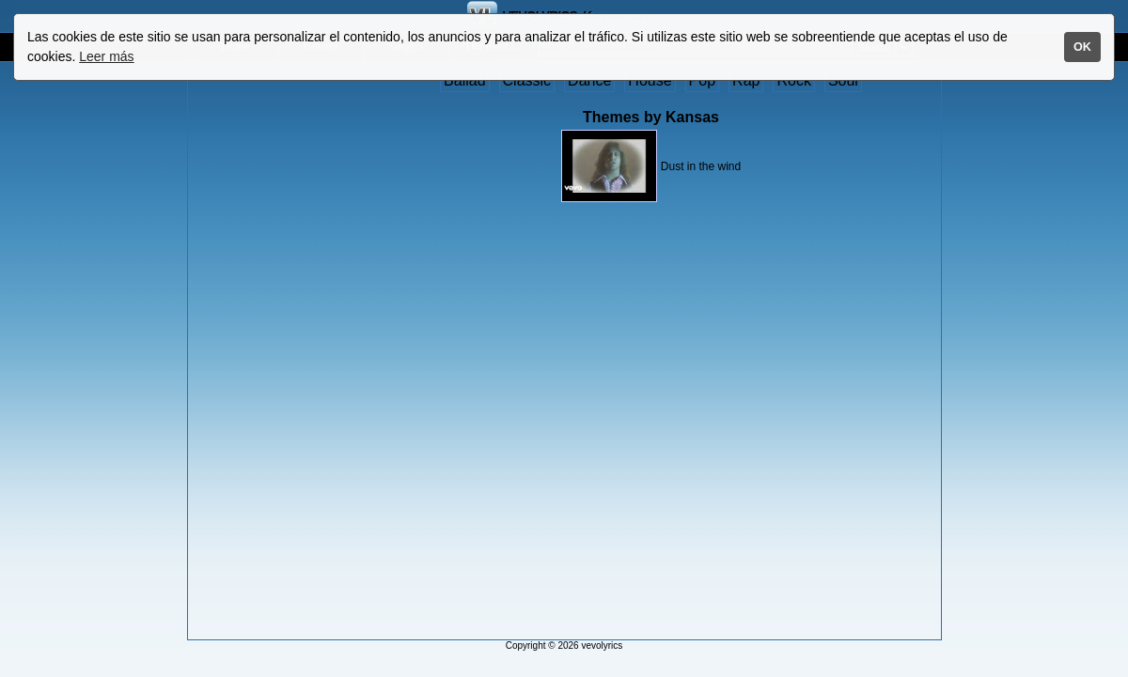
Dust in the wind (701, 166)
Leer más (106, 56)
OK (1082, 47)
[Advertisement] (266, 354)
